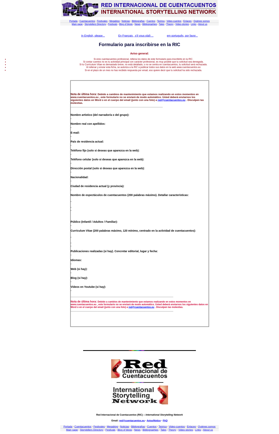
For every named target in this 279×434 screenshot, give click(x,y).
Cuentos (150, 21)
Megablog (114, 21)
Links (193, 24)
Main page (77, 24)
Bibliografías (138, 21)
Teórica (161, 21)
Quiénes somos (202, 21)
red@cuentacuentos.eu (171, 100)
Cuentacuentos (87, 21)
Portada (73, 21)
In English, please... (93, 35)
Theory (169, 24)
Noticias (125, 21)
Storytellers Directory (95, 24)
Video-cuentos (174, 21)
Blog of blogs (126, 24)
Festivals (112, 24)
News (137, 24)
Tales (161, 24)
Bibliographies (149, 24)
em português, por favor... (182, 35)
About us (202, 24)
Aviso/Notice (154, 420)
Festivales (102, 21)
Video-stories (182, 24)
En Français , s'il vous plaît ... (136, 35)
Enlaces (187, 21)
